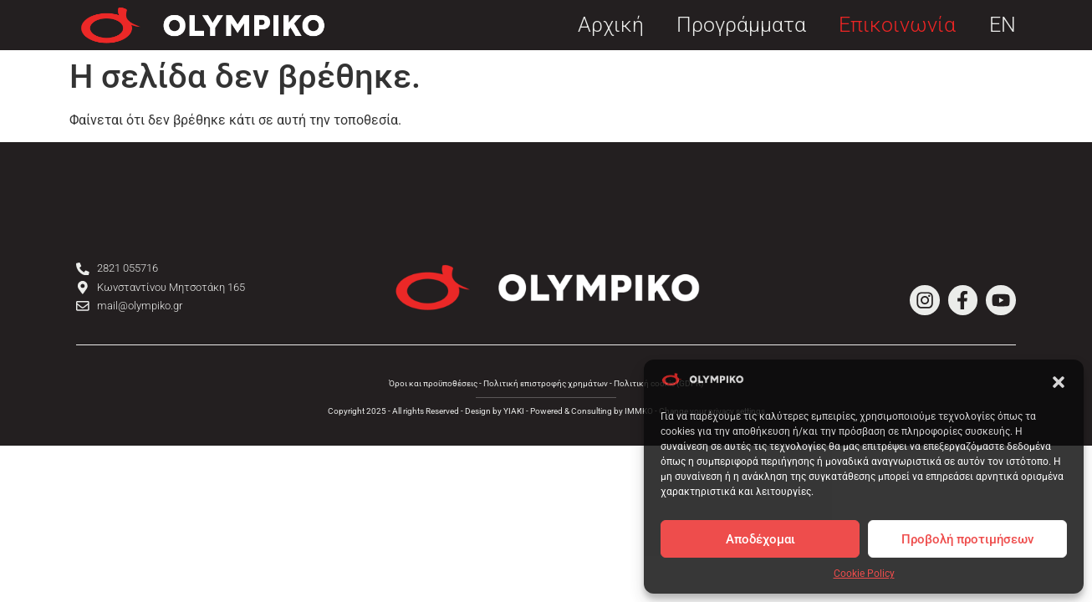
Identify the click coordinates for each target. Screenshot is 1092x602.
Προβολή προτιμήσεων (967, 539)
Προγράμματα (741, 24)
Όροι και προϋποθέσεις (433, 383)
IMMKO (639, 411)
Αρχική (611, 24)
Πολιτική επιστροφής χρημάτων (545, 383)
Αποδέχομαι (760, 539)
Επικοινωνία (897, 24)
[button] (1058, 382)
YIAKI (513, 411)
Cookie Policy (864, 573)
